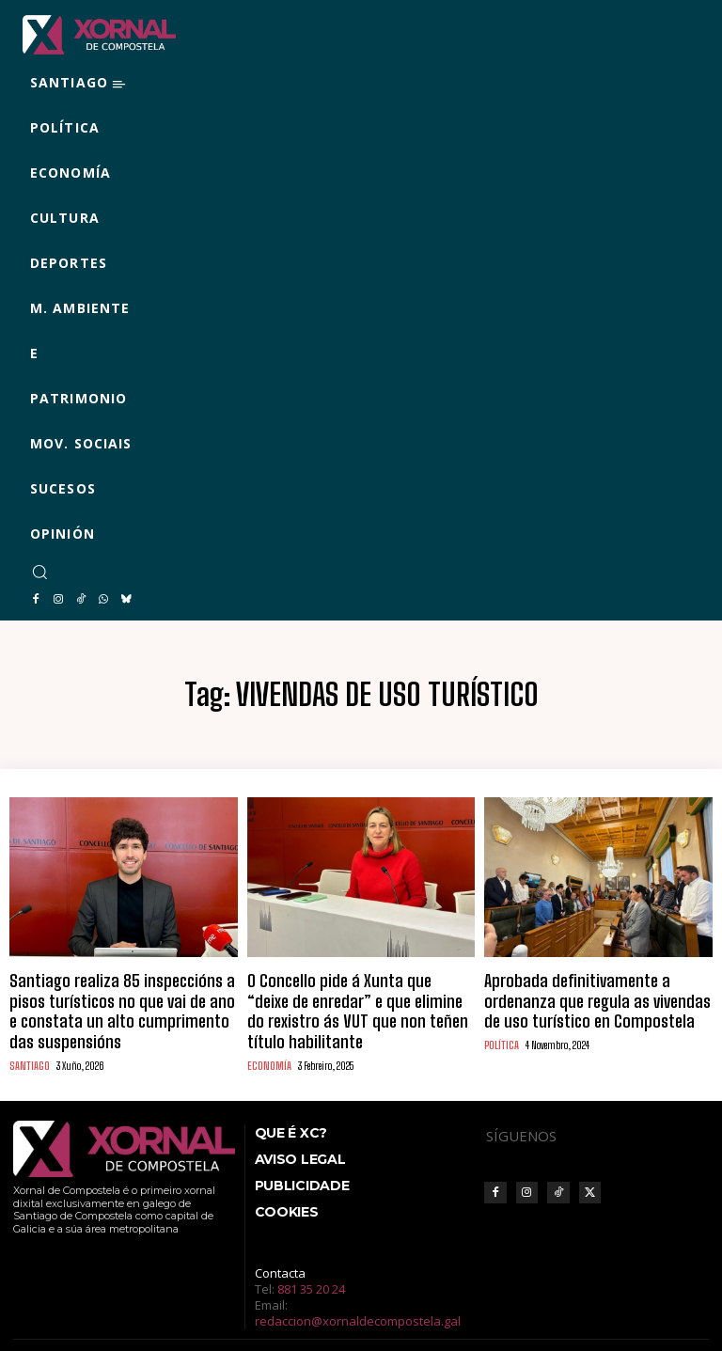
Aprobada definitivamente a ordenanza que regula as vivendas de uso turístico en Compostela (590, 994)
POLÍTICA (500, 1032)
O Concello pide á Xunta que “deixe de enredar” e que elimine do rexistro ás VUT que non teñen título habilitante (357, 994)
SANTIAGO (28, 1032)
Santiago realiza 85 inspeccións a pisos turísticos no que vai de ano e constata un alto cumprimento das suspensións (116, 994)
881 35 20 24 (311, 1254)
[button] (39, 572)
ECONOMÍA (268, 1032)
